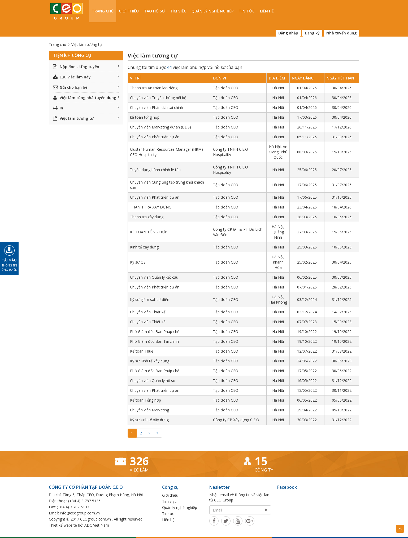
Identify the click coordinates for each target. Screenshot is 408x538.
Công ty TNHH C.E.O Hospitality (230, 152)
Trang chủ (103, 11)
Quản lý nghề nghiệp (212, 11)
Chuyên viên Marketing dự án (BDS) (160, 127)
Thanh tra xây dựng (146, 216)
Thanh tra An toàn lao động (153, 87)
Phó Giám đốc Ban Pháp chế (154, 331)
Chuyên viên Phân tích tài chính (156, 107)
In (86, 107)
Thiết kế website (63, 525)
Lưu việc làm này (86, 76)
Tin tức (247, 11)
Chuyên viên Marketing (149, 409)
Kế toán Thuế (141, 351)
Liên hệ (267, 11)
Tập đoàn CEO (225, 87)
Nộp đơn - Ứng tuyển (86, 66)
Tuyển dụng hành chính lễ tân (155, 169)
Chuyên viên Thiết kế (148, 311)
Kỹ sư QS (138, 262)
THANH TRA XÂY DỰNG (150, 207)
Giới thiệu (129, 11)
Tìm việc (178, 11)
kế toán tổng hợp (144, 117)
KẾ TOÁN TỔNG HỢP (148, 231)
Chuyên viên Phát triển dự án (154, 136)
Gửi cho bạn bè (86, 87)
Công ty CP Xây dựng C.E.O (236, 419)
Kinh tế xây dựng (144, 247)
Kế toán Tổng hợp (145, 400)
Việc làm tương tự (86, 118)
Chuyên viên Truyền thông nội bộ (158, 97)
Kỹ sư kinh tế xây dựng (149, 419)
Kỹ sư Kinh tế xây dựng (149, 360)
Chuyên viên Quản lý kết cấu (154, 277)
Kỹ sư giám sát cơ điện (149, 299)
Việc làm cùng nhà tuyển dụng (86, 97)
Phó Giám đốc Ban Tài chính (154, 341)
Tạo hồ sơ (154, 11)
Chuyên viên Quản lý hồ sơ (152, 380)
